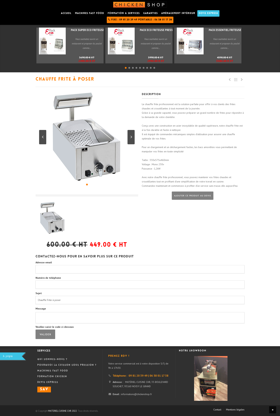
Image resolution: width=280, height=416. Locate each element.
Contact (217, 409)
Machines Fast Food (52, 371)
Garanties (150, 13)
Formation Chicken (52, 377)
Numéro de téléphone (48, 277)
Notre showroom (192, 351)
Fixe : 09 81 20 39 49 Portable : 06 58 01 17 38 (140, 19)
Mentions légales (235, 409)
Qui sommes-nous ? (52, 359)
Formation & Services (123, 13)
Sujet (39, 293)
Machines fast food (89, 13)
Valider (45, 334)
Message (41, 308)
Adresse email (44, 262)
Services (43, 351)
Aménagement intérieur (178, 13)
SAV (44, 389)
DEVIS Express (208, 13)
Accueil (66, 13)
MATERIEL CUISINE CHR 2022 (62, 410)
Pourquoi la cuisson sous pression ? (66, 365)
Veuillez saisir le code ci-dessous (55, 326)
